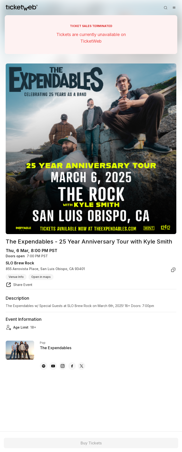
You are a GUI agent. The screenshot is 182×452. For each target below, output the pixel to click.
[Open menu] (174, 7)
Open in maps (41, 277)
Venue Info (16, 277)
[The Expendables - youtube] (53, 366)
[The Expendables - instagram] (62, 366)
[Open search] (165, 7)
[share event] (19, 285)
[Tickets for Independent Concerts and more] (22, 7)
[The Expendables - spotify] (43, 366)
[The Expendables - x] (81, 366)
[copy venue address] (173, 270)
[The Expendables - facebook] (72, 366)
